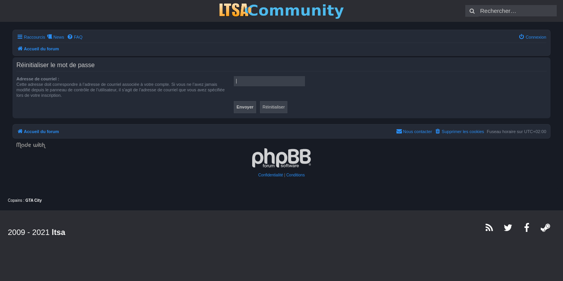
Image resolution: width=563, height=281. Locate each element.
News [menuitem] (53, 37)
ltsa (58, 232)
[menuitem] (70, 37)
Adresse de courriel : (33, 78)
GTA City (33, 200)
